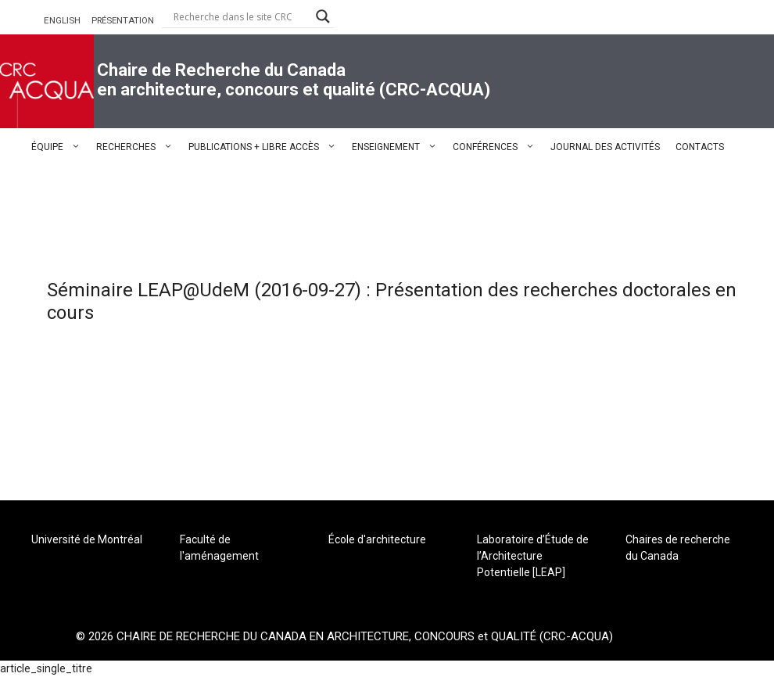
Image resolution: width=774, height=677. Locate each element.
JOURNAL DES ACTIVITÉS (605, 146)
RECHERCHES (138, 146)
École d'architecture (377, 539)
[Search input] (241, 16)
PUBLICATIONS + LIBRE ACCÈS (266, 146)
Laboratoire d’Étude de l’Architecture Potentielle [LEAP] (533, 555)
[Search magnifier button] (323, 16)
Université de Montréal (86, 539)
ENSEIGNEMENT (398, 146)
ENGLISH (62, 20)
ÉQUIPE (59, 146)
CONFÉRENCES (498, 146)
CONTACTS (699, 146)
